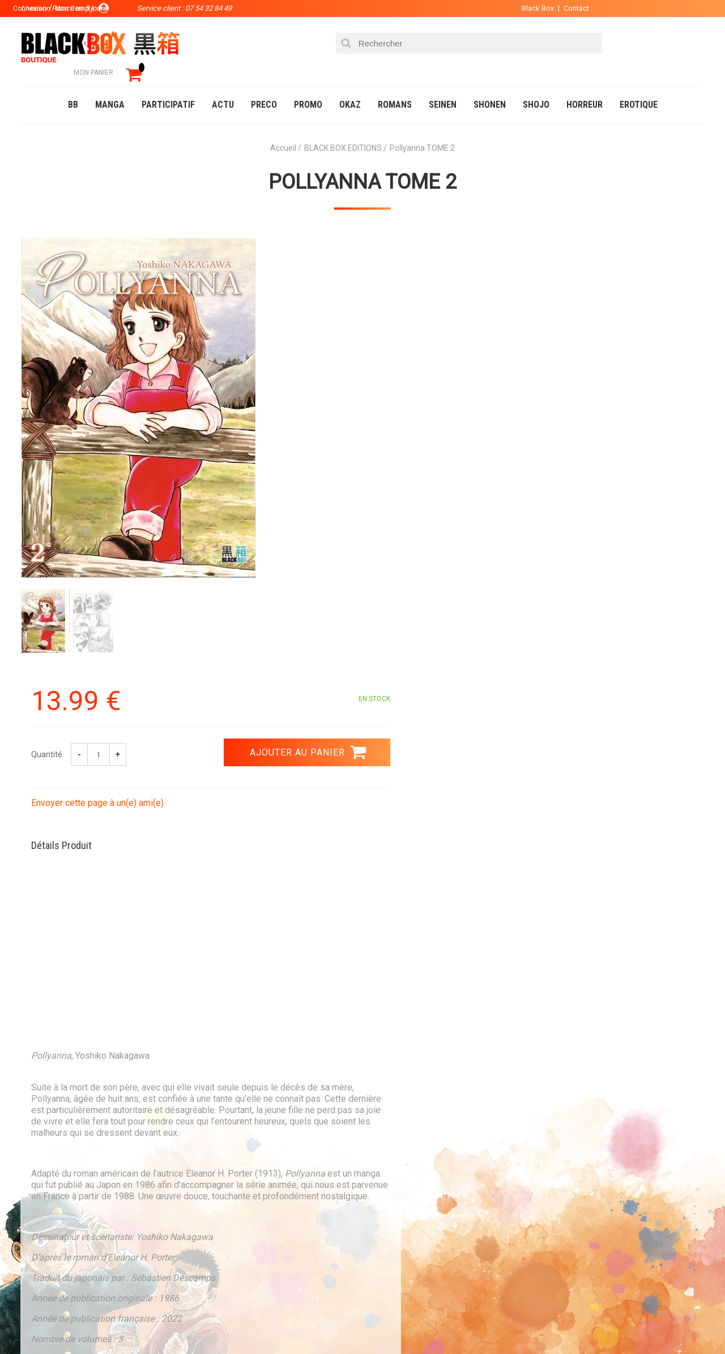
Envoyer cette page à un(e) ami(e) (440, 361)
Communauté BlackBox (190, 1322)
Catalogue (45, 1322)
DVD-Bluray (105, 1322)
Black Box (521, 8)
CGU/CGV (384, 1230)
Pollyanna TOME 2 (362, 165)
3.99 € (53, 1079)
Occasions (275, 1322)
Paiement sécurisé (258, 1069)
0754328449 (407, 1069)
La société (258, 1175)
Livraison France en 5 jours (606, 1076)
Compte (382, 1194)
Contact (559, 8)
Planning (256, 1230)
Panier (380, 1175)
